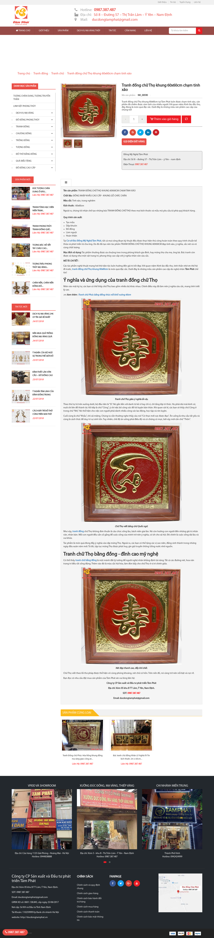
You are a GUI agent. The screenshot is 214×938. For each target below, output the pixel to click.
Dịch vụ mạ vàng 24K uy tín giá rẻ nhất (42, 315)
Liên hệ (197, 2)
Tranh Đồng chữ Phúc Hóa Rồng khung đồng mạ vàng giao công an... (82, 757)
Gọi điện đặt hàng (134, 142)
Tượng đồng (22, 147)
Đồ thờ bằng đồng (25, 154)
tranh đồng (78, 531)
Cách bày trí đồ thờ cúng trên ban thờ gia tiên (42, 414)
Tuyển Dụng (185, 2)
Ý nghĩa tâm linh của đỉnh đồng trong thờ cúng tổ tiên (43, 394)
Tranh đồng (40, 73)
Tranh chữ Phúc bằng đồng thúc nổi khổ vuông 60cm (104, 295)
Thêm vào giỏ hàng (163, 119)
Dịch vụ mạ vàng (24, 113)
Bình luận (85, 182)
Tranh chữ (57, 73)
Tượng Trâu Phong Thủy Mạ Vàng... (42, 265)
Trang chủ (23, 30)
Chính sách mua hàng (87, 907)
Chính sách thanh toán (88, 912)
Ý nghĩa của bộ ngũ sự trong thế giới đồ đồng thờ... (42, 356)
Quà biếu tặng (22, 161)
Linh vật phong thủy (24, 106)
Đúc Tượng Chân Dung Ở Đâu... (41, 190)
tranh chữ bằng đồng (86, 560)
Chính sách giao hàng (87, 893)
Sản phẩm (63, 30)
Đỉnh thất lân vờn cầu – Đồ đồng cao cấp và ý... (42, 375)
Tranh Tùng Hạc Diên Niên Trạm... (43, 209)
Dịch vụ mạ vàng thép (88, 30)
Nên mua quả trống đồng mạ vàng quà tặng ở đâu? (42, 336)
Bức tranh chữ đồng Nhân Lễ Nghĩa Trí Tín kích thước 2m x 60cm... (131, 757)
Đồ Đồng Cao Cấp (24, 168)
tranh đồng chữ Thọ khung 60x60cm (90, 269)
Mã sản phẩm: (129, 95)
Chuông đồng (23, 133)
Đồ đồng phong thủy (26, 120)
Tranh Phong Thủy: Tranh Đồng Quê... (42, 228)
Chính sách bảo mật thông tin (90, 918)
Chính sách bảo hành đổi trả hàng (89, 900)
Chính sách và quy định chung (88, 887)
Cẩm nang (130, 30)
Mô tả (67, 182)
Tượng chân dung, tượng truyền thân (31, 98)
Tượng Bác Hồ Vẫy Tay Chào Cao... (41, 246)
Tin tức (173, 2)
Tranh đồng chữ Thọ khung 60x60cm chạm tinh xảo (99, 73)
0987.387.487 (14, 932)
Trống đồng (22, 140)
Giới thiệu (162, 2)
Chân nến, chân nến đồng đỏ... (43, 284)
